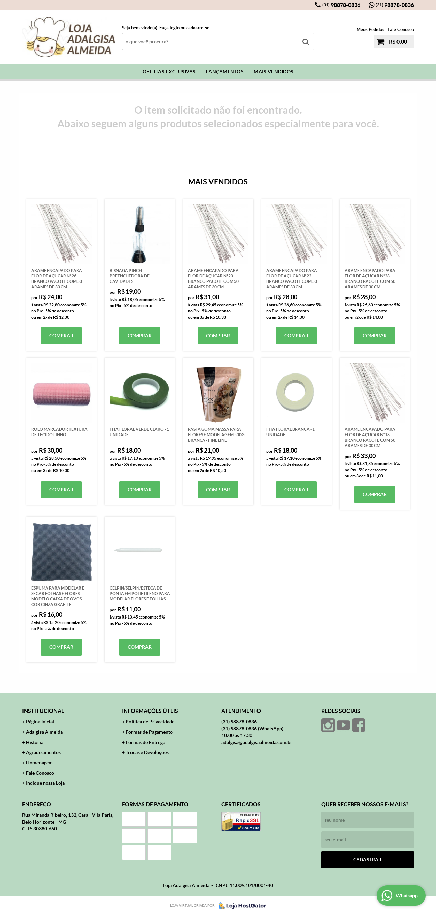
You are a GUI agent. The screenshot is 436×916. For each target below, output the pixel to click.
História (34, 742)
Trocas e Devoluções (147, 752)
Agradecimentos (43, 752)
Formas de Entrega (145, 742)
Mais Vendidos (274, 71)
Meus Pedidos (370, 29)
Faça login (169, 27)
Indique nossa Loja (45, 783)
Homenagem (39, 762)
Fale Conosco (401, 29)
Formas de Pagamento (149, 732)
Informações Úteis (150, 711)
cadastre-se (197, 27)
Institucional (43, 711)
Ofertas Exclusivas (169, 71)
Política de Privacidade (150, 721)
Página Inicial (40, 721)
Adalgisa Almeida (44, 732)
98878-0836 (341, 5)
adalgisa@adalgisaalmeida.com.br (256, 742)
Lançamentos (225, 71)
